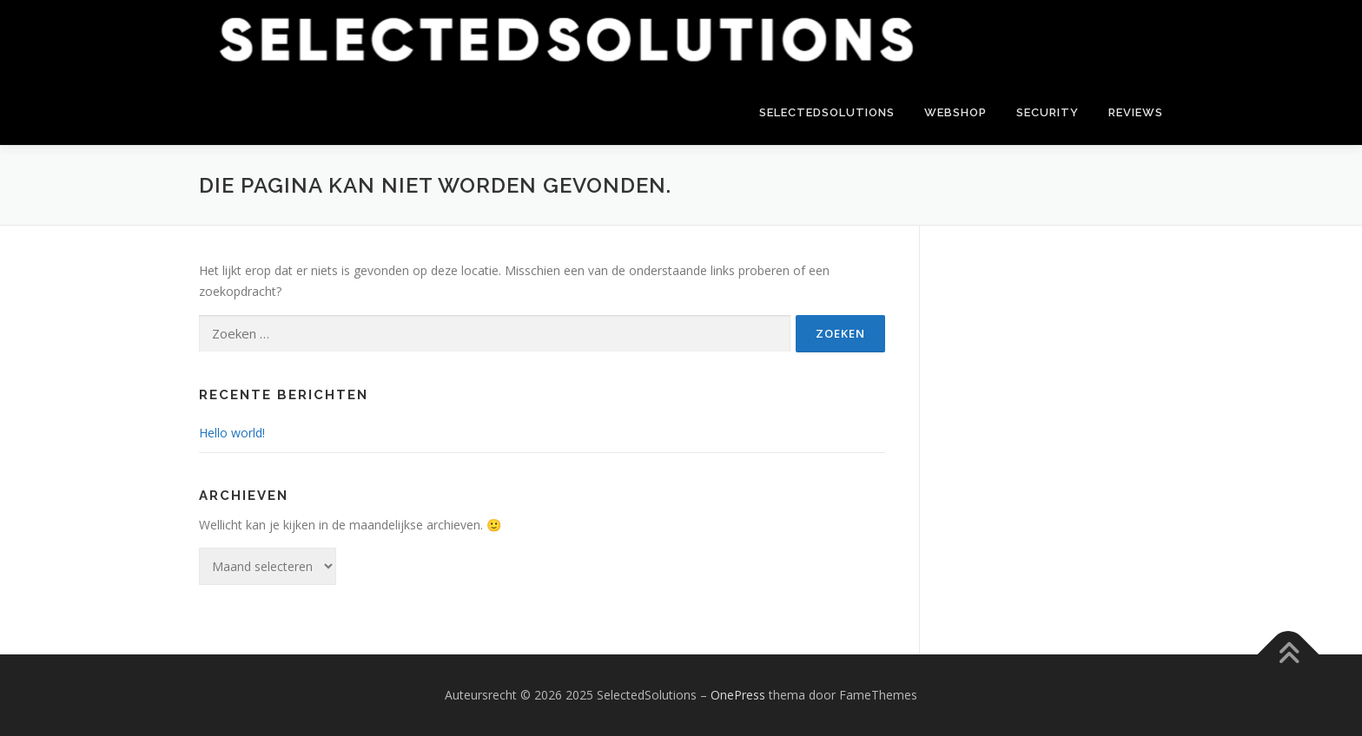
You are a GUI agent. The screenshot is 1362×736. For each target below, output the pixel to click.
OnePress (738, 695)
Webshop (955, 112)
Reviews (1135, 112)
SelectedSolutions (827, 112)
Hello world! (232, 432)
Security (1047, 112)
